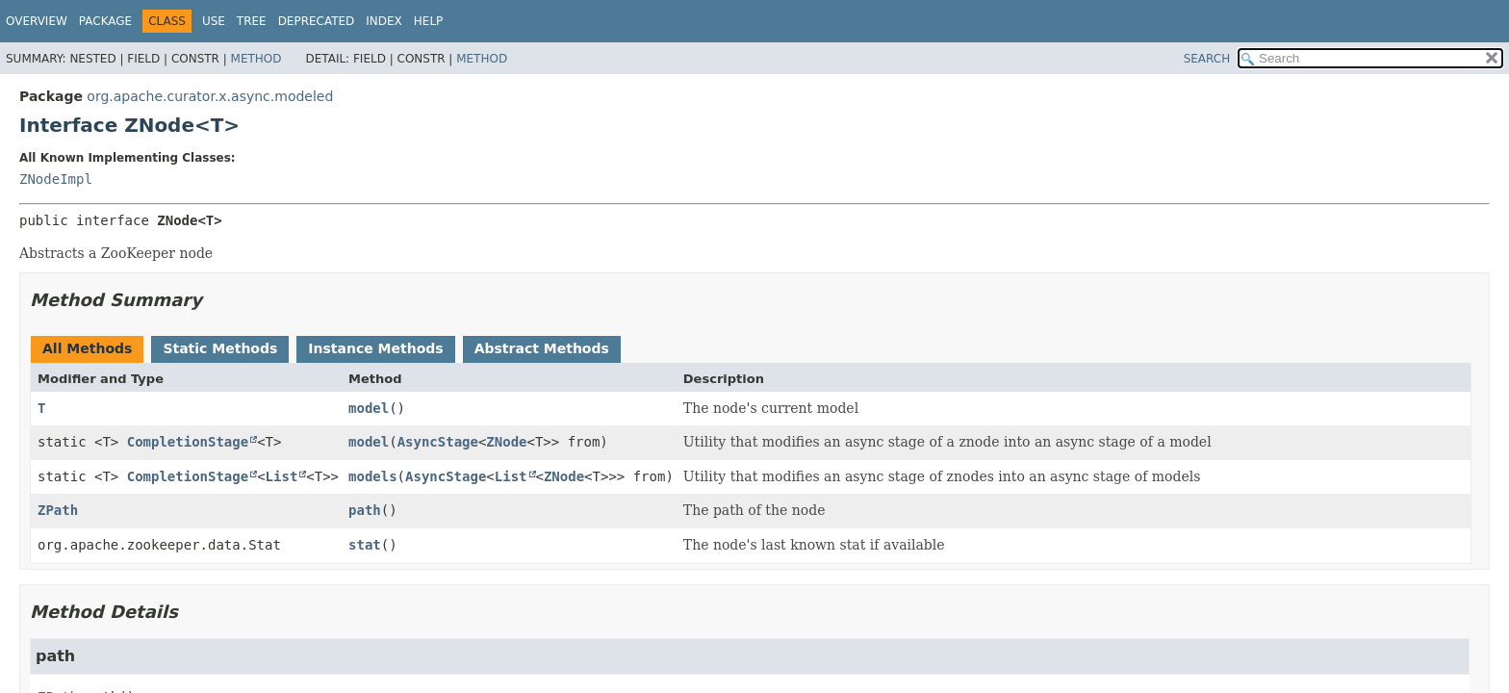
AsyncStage (437, 441)
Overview (36, 21)
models (372, 476)
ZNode (506, 441)
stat (364, 544)
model (368, 408)
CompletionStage (187, 441)
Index (384, 21)
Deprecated (316, 21)
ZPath (58, 510)
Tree (252, 21)
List (282, 476)
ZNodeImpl (55, 179)
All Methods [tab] (87, 348)
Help (429, 21)
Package (105, 21)
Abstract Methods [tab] (541, 348)
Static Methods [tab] (220, 348)
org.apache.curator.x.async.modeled (210, 96)
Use (213, 21)
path (364, 510)
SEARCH (1207, 58)
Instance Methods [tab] (375, 348)
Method (256, 58)
